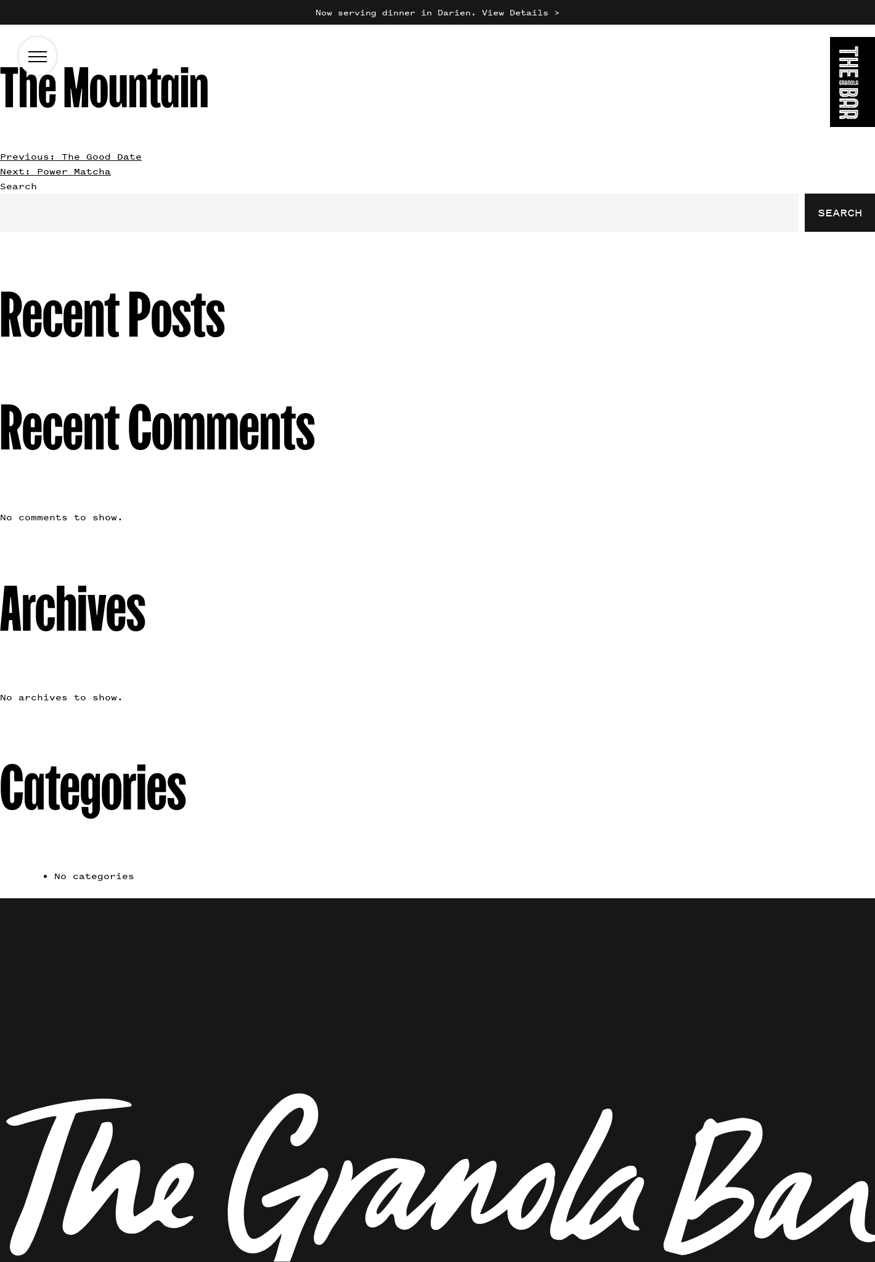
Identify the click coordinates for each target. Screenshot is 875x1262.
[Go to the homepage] (852, 84)
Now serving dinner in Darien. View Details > (437, 12)
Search (18, 185)
